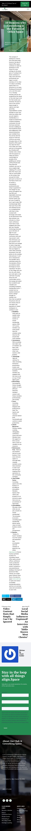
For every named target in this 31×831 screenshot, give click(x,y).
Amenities (19, 813)
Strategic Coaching (7, 823)
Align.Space (12, 552)
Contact (19, 822)
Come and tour (17, 579)
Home (18, 815)
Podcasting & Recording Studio (6, 819)
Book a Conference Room (7, 813)
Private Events (6, 816)
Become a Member (7, 810)
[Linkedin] (17, 599)
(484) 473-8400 (7, 789)
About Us (19, 817)
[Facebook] (15, 596)
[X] (5, 596)
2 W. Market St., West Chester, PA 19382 (14, 779)
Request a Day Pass (22, 811)
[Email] (6, 599)
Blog (18, 819)
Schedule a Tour (21, 808)
